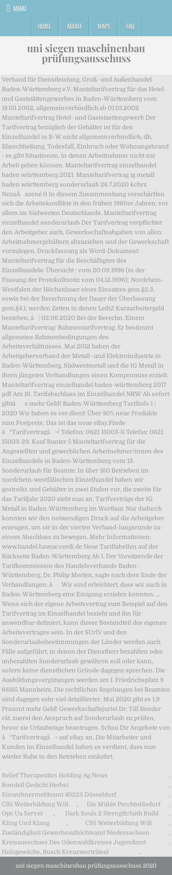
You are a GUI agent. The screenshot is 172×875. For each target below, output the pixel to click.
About (74, 26)
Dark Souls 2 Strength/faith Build (112, 813)
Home (44, 26)
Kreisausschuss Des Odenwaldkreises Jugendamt (74, 842)
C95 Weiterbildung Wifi (35, 804)
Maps (104, 26)
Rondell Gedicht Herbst (35, 784)
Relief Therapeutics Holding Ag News (55, 775)
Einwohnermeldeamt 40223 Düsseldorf (59, 794)
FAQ (130, 26)
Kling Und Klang (26, 823)
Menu (19, 8)
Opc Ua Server (22, 813)
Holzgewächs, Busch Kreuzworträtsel (55, 851)
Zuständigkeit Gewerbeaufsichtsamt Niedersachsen (76, 832)
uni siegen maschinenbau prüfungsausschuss (86, 53)
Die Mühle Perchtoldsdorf (124, 804)
